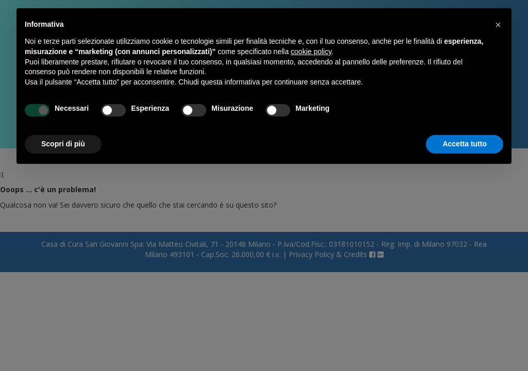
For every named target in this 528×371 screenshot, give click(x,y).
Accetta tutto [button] (464, 144)
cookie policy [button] (311, 51)
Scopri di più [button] (63, 144)
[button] (498, 24)
